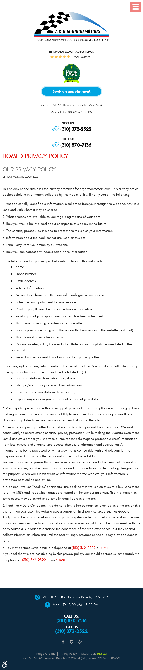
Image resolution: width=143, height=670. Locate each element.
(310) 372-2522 (75, 129)
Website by (93, 654)
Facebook (63, 644)
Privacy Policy (46, 156)
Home (11, 156)
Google (71, 644)
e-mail (105, 548)
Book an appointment (71, 91)
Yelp (80, 644)
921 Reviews (82, 57)
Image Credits (45, 654)
